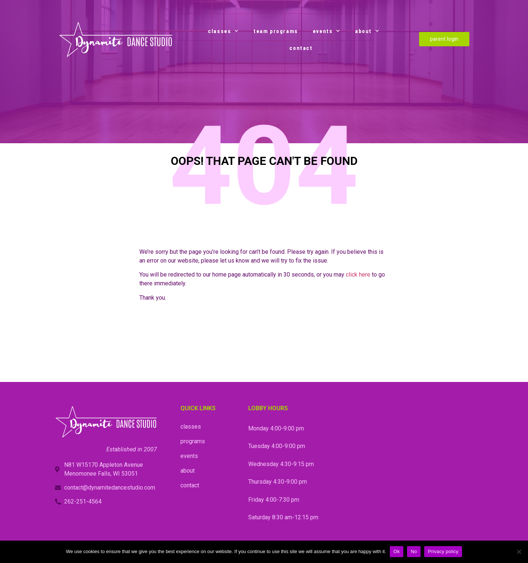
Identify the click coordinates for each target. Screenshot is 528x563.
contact (300, 47)
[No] (518, 551)
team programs (275, 31)
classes (223, 31)
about (367, 31)
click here (358, 274)
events (326, 31)
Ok (396, 551)
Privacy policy (443, 551)
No (414, 551)
